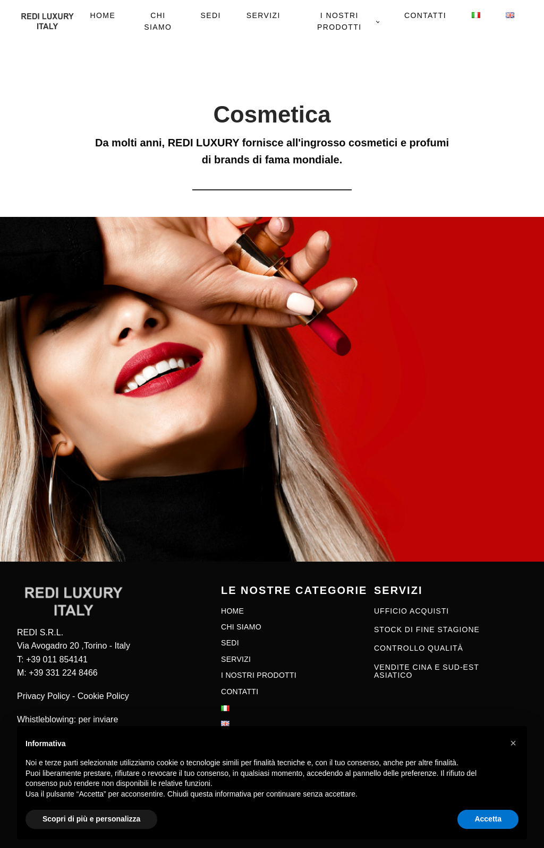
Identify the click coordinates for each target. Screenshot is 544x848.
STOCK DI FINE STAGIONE (427, 630)
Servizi (263, 15)
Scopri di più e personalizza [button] (91, 819)
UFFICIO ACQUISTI (411, 611)
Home (103, 15)
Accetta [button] (488, 819)
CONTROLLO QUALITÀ (418, 648)
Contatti (425, 15)
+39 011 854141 (57, 659)
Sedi (210, 15)
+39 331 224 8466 (63, 672)
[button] (513, 743)
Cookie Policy (103, 696)
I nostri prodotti (339, 21)
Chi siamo (158, 21)
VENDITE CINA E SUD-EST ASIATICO (426, 671)
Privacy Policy (43, 696)
